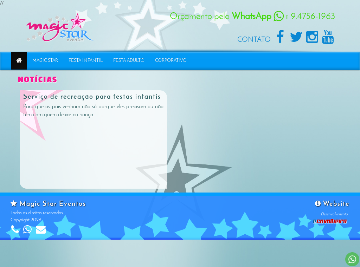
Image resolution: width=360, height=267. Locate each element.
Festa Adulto (128, 60)
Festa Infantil (86, 60)
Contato (254, 40)
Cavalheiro (330, 220)
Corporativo (171, 60)
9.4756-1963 (304, 16)
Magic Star (45, 60)
